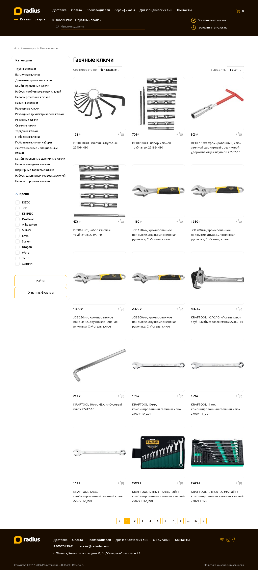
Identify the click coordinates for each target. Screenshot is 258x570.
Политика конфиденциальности (224, 565)
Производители (99, 540)
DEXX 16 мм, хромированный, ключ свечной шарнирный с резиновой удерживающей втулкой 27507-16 (216, 147)
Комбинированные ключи (32, 85)
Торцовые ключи (26, 131)
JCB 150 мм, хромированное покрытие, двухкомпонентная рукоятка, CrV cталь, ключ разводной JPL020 (154, 235)
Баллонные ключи (27, 74)
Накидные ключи (26, 102)
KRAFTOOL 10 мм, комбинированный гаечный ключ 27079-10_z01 (156, 409)
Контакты (182, 540)
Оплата (77, 540)
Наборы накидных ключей (32, 164)
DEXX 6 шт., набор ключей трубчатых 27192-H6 (91, 232)
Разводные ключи (27, 108)
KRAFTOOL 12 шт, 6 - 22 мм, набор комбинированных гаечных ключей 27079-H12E (217, 496)
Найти (40, 280)
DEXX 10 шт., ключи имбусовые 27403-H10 (95, 145)
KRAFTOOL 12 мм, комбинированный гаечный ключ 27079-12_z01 (98, 496)
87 (196, 521)
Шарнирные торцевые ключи (34, 170)
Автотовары (28, 48)
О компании (161, 540)
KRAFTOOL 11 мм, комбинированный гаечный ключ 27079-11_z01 (215, 409)
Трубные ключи (25, 69)
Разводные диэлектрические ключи (39, 114)
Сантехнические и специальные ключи (36, 150)
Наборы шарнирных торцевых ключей (40, 175)
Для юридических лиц (131, 540)
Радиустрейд (50, 565)
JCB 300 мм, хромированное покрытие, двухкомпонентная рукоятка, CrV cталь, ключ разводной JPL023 (154, 322)
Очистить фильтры (41, 292)
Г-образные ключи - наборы (33, 142)
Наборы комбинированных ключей (38, 91)
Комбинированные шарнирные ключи (40, 158)
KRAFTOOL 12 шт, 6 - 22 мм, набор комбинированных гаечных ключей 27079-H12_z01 (158, 496)
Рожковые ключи (26, 119)
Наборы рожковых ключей (32, 97)
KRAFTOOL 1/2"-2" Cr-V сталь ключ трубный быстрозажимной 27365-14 (217, 320)
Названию (110, 69)
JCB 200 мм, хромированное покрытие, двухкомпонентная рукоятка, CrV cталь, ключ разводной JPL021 (213, 235)
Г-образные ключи (27, 136)
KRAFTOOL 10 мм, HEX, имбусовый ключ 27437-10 (97, 407)
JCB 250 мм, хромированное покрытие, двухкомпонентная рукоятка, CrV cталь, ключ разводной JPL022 (95, 322)
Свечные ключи (25, 125)
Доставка (60, 540)
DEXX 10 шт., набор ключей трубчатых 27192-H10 (151, 145)
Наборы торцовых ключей (32, 181)
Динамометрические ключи (33, 80)
